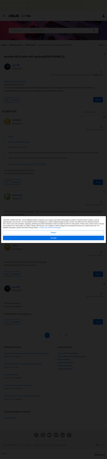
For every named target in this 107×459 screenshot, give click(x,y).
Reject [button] (53, 232)
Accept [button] (53, 238)
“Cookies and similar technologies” (50, 227)
